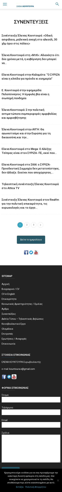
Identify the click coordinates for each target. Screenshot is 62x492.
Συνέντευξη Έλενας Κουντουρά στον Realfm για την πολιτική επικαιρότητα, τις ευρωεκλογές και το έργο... (30, 203)
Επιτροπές (7, 333)
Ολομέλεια (7, 329)
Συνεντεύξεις (9, 314)
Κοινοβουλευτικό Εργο (14, 324)
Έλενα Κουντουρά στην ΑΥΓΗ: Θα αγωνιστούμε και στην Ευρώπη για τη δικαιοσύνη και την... (26, 133)
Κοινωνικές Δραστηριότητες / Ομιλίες (22, 304)
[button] (57, 4)
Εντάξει (20, 487)
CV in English (8, 294)
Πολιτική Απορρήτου (35, 487)
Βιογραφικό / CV (10, 289)
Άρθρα (5, 309)
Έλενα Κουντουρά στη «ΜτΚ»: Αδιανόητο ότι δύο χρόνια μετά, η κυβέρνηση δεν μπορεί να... (30, 59)
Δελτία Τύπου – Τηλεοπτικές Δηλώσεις (23, 319)
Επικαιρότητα (9, 299)
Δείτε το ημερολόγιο (31, 239)
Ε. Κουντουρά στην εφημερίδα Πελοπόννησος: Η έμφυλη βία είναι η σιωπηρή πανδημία (25, 94)
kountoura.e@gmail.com (22, 369)
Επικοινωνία (8, 343)
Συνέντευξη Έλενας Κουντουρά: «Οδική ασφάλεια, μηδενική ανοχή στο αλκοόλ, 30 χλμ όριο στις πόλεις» (29, 39)
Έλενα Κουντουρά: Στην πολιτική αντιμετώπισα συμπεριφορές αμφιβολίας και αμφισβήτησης (29, 113)
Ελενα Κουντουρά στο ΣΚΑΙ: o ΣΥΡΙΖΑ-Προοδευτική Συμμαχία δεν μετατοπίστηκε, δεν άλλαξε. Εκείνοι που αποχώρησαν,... (30, 168)
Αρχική (5, 284)
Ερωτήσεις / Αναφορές (14, 338)
